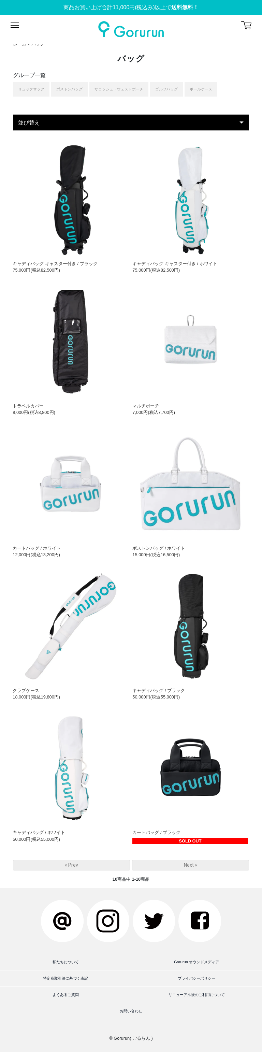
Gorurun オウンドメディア (196, 962)
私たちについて (66, 962)
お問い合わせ (131, 1011)
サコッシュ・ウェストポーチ (118, 89)
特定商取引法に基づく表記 (65, 978)
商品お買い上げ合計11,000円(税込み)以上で (131, 7)
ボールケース (201, 89)
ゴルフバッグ (166, 89)
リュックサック (31, 89)
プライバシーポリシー (196, 978)
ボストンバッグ (69, 89)
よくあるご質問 (66, 995)
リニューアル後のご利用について (197, 995)
